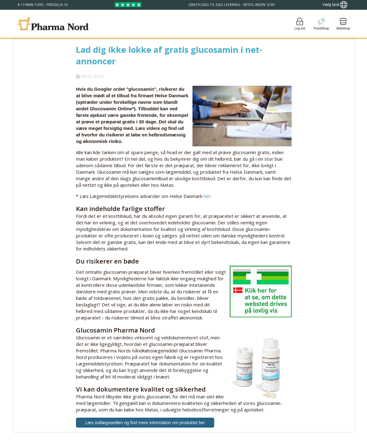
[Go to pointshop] (321, 23)
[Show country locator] (335, 4)
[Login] (300, 23)
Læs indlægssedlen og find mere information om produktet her (145, 422)
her (207, 196)
